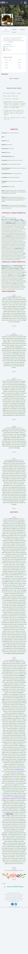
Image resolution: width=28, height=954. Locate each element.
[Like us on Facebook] (12, 904)
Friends (14, 32)
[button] (21, 2)
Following (14, 29)
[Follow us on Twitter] (15, 904)
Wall (6, 29)
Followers (22, 29)
